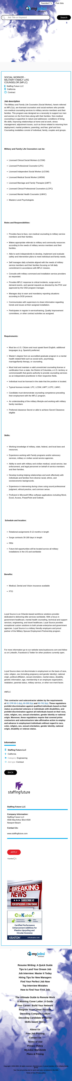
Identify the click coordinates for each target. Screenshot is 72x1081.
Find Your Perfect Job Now (35, 981)
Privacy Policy (35, 1046)
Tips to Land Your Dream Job (35, 969)
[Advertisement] (36, 39)
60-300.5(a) (28, 703)
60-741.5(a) (43, 703)
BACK (10, 772)
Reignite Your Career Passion (35, 1009)
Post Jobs (60, 3)
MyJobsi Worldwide (35, 1050)
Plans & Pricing (35, 1054)
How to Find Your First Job (35, 989)
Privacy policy (41, 1073)
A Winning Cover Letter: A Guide (35, 1001)
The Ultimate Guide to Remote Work (35, 997)
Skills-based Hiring (35, 1022)
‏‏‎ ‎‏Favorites (46, 3)
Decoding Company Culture (35, 1013)
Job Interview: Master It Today (35, 973)
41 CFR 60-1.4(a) (14, 703)
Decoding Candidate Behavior (35, 1017)
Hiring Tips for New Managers (35, 977)
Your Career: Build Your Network (35, 1005)
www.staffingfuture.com (17, 833)
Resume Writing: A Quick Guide (35, 965)
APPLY (14, 852)
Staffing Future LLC (16, 807)
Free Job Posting (35, 1033)
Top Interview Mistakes (35, 985)
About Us (35, 1029)
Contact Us (35, 1037)
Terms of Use (35, 1041)
